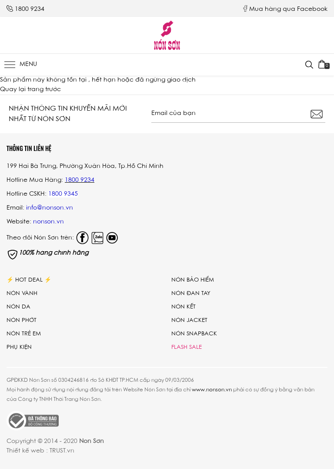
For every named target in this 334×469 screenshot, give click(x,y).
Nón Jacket (189, 320)
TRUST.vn (62, 451)
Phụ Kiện (19, 347)
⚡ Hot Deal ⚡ (29, 280)
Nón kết (183, 307)
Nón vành (22, 293)
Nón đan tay (190, 293)
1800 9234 (29, 10)
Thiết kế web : (27, 451)
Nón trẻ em (24, 334)
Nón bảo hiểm (192, 280)
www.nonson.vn (212, 390)
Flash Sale (186, 347)
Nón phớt (22, 320)
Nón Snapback (194, 334)
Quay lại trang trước (30, 90)
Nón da (18, 307)
